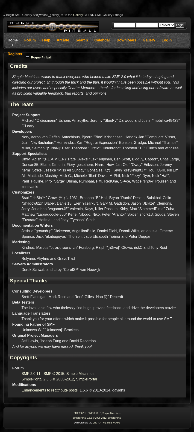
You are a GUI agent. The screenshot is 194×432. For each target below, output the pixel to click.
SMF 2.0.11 (31, 374)
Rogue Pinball (41, 57)
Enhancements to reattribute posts (49, 390)
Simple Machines (80, 374)
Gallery (78, 15)
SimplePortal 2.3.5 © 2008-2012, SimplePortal (59, 379)
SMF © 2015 (54, 374)
